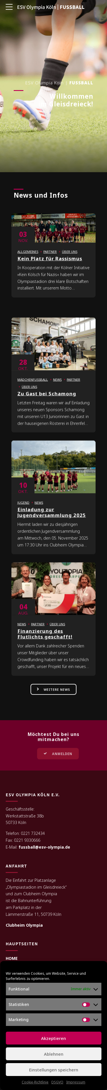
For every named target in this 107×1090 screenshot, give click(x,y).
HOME (12, 958)
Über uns (69, 258)
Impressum (75, 1082)
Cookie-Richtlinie (35, 1082)
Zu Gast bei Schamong (46, 399)
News (57, 386)
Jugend (23, 509)
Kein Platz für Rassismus (49, 264)
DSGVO (57, 1082)
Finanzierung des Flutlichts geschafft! (44, 640)
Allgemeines (27, 258)
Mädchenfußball (32, 386)
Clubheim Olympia (24, 925)
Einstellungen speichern (53, 1070)
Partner (50, 258)
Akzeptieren (53, 1038)
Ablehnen (53, 1054)
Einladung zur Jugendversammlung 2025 (51, 518)
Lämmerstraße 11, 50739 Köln (33, 914)
